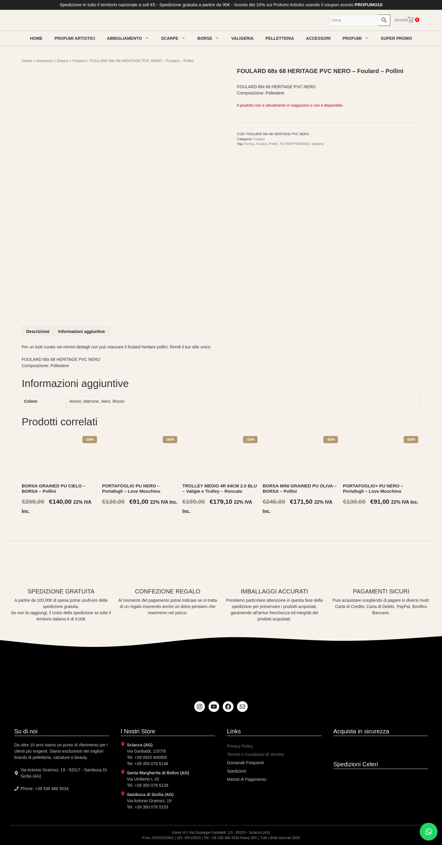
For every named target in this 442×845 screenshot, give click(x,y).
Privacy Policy (240, 746)
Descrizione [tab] (38, 331)
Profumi (359, 38)
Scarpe (176, 38)
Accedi (401, 19)
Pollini (273, 144)
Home (36, 38)
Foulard (78, 61)
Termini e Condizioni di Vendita (255, 754)
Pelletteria (280, 38)
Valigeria (242, 38)
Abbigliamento (131, 38)
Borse (211, 38)
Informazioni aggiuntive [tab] (81, 331)
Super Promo (396, 38)
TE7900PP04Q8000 (294, 144)
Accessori (318, 38)
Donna (62, 61)
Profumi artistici (74, 38)
